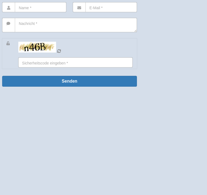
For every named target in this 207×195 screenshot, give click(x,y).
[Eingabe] (75, 62)
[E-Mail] (105, 7)
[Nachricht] (69, 25)
